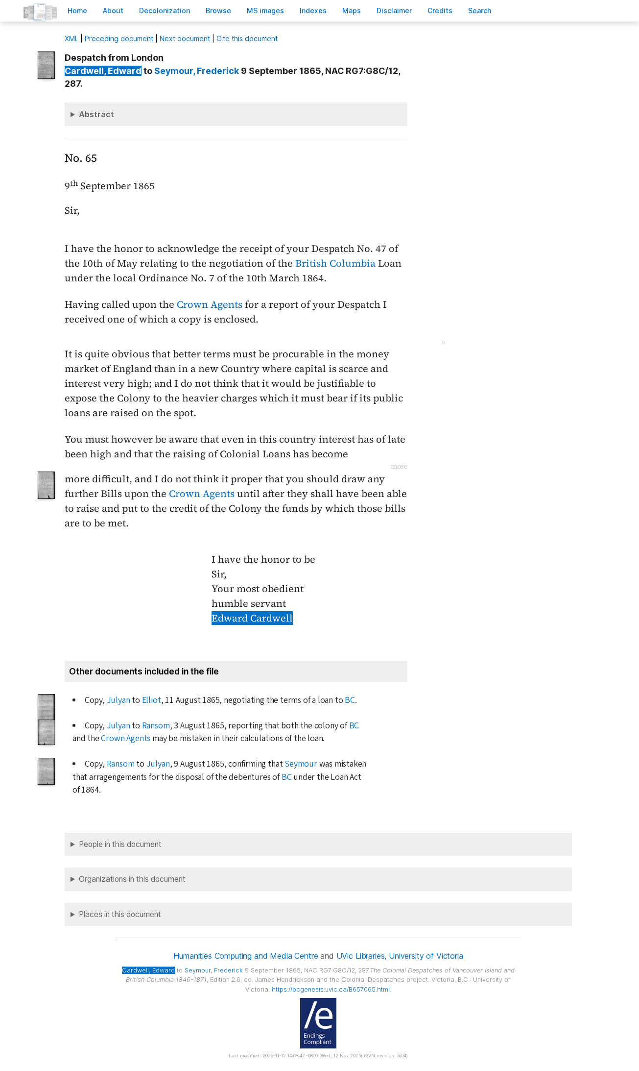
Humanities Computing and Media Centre (245, 956)
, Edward (103, 71)
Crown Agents (209, 304)
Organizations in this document (132, 879)
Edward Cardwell (252, 618)
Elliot (151, 700)
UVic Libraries (360, 956)
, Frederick (196, 71)
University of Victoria (426, 956)
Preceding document (119, 38)
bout (113, 10)
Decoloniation (164, 10)
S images (265, 10)
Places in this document (120, 914)
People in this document (120, 844)
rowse (218, 10)
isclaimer (394, 10)
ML (71, 38)
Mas (351, 10)
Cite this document (247, 38)
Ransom (156, 726)
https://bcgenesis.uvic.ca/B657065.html (331, 989)
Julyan (118, 700)
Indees (313, 10)
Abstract (96, 114)
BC (350, 700)
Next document (185, 38)
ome (77, 10)
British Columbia (335, 263)
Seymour (300, 764)
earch (480, 10)
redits (439, 10)
